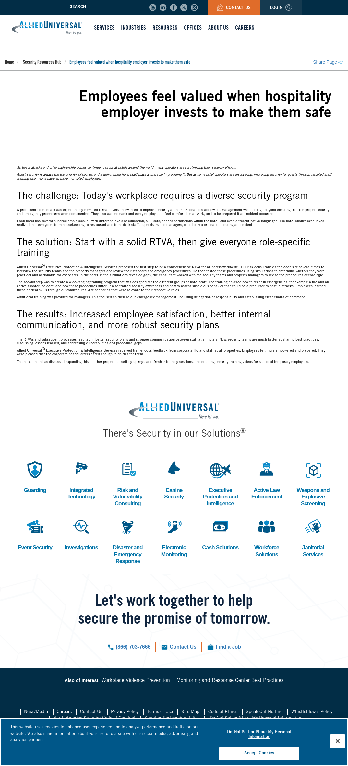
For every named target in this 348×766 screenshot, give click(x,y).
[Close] (337, 740)
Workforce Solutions (266, 537)
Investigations (81, 534)
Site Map (190, 714)
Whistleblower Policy (311, 714)
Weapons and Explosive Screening (313, 483)
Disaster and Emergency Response (127, 541)
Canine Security (174, 479)
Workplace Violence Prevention (136, 682)
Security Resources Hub (42, 62)
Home (9, 62)
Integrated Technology (81, 479)
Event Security (35, 534)
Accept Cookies (259, 752)
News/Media (36, 714)
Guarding (35, 476)
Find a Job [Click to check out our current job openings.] (229, 648)
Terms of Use (160, 714)
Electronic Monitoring (174, 537)
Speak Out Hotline (264, 714)
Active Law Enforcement (267, 479)
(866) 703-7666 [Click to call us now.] (132, 648)
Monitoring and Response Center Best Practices (229, 682)
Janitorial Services (313, 537)
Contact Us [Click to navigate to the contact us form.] (183, 648)
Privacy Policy (124, 714)
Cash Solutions (220, 537)
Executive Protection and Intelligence (220, 483)
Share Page (328, 62)
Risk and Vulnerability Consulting (127, 483)
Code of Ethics (222, 714)
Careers (64, 714)
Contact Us (234, 8)
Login (281, 8)
